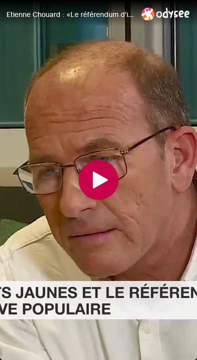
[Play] (98, 180)
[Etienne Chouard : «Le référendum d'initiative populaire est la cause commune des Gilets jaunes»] (70, 14)
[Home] (166, 13)
